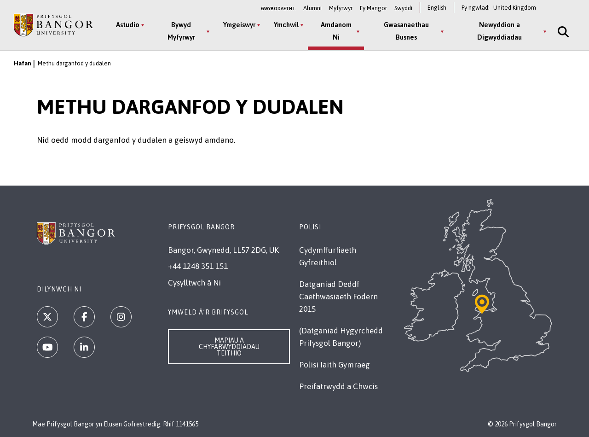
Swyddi (403, 8)
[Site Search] (562, 31)
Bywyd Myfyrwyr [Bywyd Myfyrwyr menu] (181, 31)
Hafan (22, 63)
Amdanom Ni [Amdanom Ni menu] (336, 31)
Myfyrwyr (340, 8)
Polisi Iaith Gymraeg (334, 364)
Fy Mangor (373, 8)
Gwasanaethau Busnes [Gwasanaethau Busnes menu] (406, 31)
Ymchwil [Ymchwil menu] (286, 25)
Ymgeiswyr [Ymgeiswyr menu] (239, 25)
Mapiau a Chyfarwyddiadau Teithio (229, 347)
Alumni (312, 8)
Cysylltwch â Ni (194, 282)
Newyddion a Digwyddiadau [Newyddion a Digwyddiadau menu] (499, 31)
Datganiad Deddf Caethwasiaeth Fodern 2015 (338, 297)
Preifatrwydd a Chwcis (338, 386)
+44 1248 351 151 (198, 266)
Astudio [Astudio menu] (127, 25)
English (436, 8)
